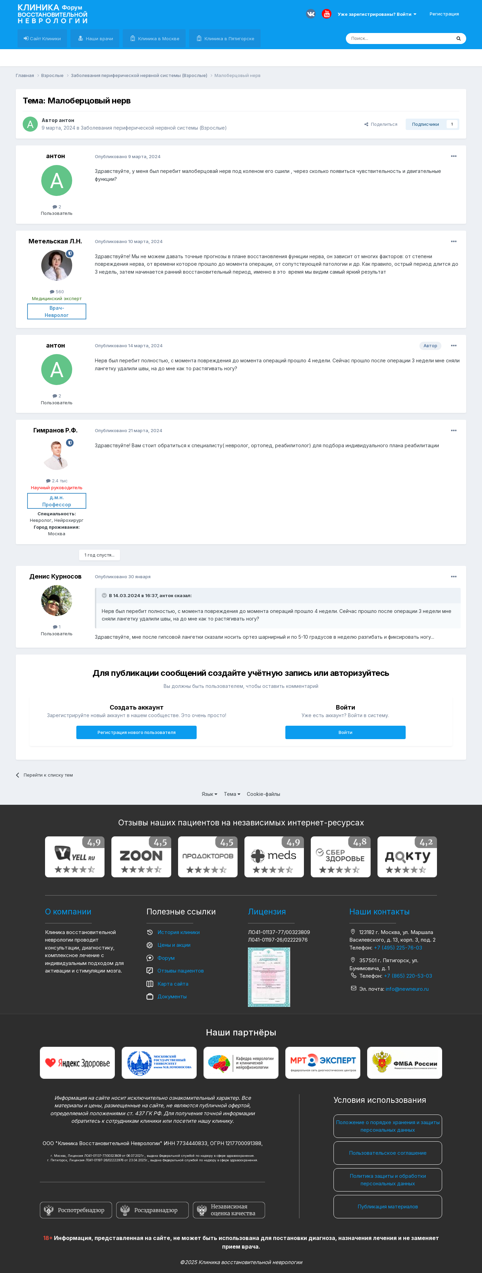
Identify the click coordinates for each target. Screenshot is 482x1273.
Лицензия (267, 912)
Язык (209, 794)
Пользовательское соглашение (388, 1153)
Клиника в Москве (158, 38)
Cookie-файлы (263, 794)
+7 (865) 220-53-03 (408, 976)
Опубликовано (128, 156)
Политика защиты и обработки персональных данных (388, 1180)
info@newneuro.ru (407, 989)
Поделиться (380, 124)
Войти (345, 732)
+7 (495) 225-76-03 (398, 947)
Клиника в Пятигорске (228, 38)
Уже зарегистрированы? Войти (377, 14)
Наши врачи (99, 38)
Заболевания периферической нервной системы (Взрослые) (154, 128)
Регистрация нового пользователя (137, 732)
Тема (232, 794)
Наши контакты (379, 912)
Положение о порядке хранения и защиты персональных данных (388, 1126)
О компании (68, 912)
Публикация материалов (388, 1206)
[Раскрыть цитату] (105, 595)
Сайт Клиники (45, 38)
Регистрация (444, 14)
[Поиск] (382, 38)
